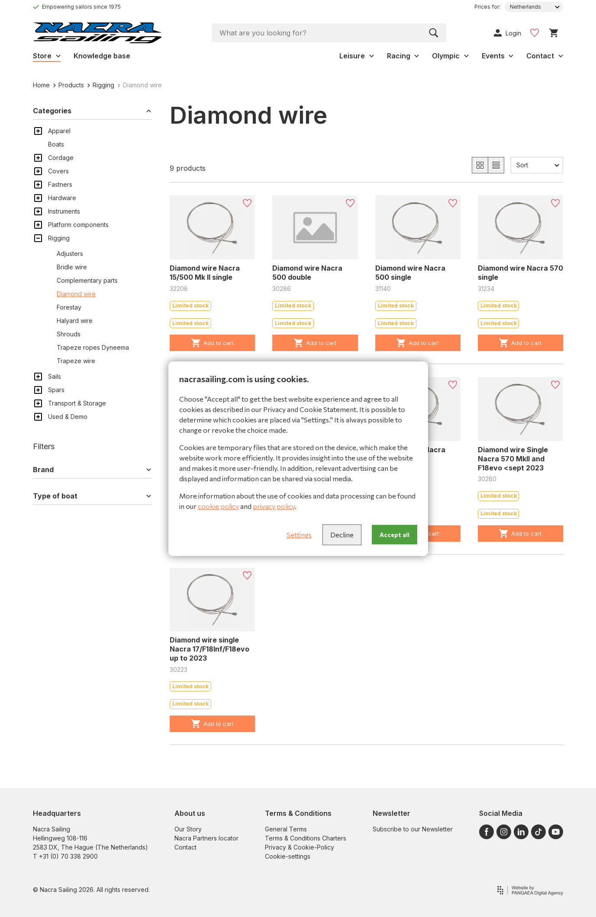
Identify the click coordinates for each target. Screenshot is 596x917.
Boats (56, 144)
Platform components (78, 224)
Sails (54, 376)
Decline (342, 534)
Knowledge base (102, 55)
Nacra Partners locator (206, 838)
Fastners (60, 184)
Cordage (61, 157)
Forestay (69, 307)
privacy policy (274, 506)
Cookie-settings (287, 856)
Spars (56, 389)
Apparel (59, 130)
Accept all (394, 534)
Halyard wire (75, 320)
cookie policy (218, 506)
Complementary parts (87, 280)
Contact (185, 847)
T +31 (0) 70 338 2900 (65, 856)
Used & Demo (67, 416)
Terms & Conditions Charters (305, 838)
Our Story (188, 829)
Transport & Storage (77, 403)
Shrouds (69, 334)
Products (68, 85)
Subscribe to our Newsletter (413, 829)
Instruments (64, 211)
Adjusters (70, 253)
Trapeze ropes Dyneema (93, 347)
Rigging (100, 85)
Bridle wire (72, 267)
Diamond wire (76, 293)
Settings (299, 534)
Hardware (62, 197)
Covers (58, 171)
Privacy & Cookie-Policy (299, 847)
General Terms (286, 829)
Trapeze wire (76, 360)
